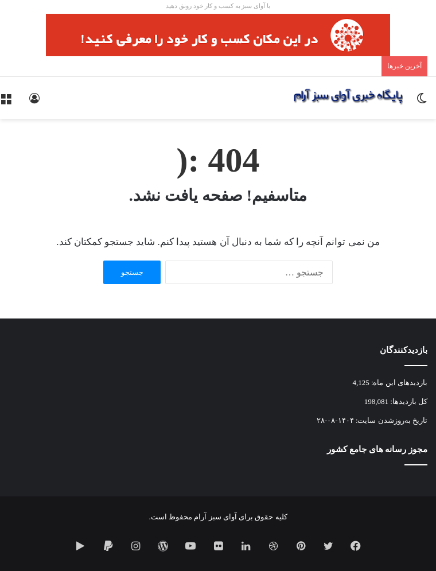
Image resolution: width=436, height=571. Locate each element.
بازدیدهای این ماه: (398, 382)
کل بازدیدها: (407, 401)
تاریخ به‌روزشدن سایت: (390, 420)
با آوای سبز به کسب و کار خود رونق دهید (218, 5)
